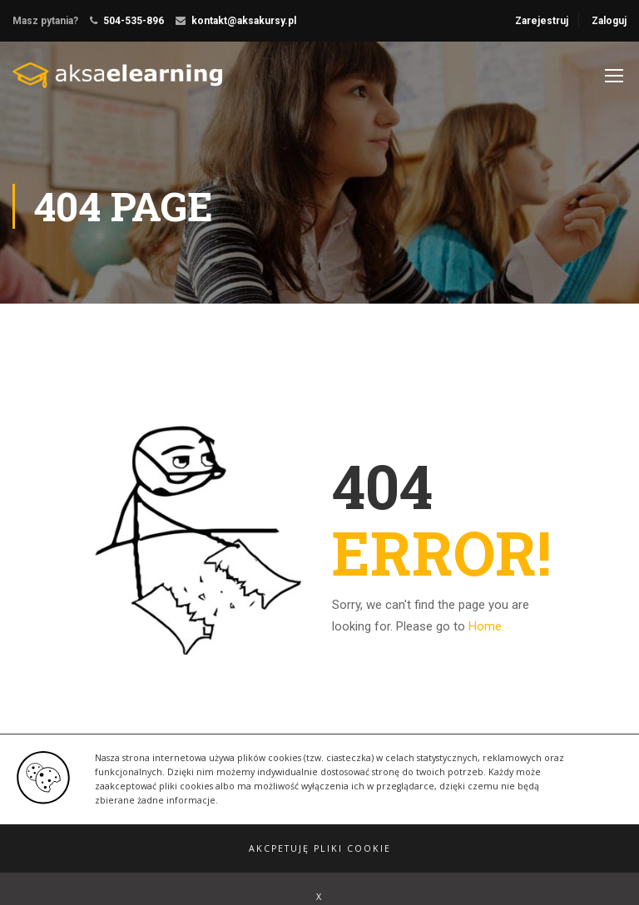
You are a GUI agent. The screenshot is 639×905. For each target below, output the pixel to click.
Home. (486, 626)
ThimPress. (194, 842)
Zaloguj (609, 21)
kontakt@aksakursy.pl (243, 21)
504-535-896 (133, 21)
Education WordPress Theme (81, 842)
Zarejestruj (541, 21)
